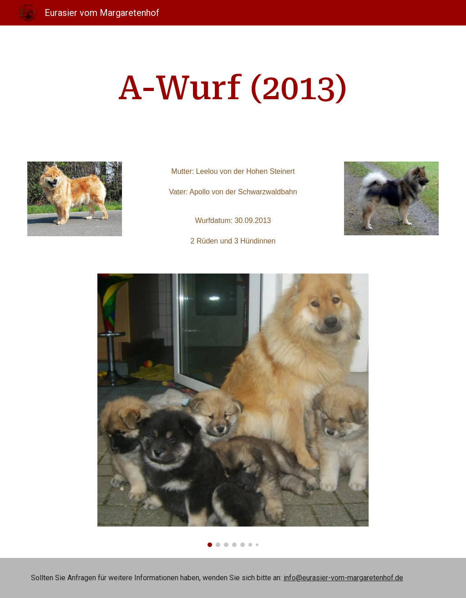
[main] (232, 88)
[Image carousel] (232, 410)
